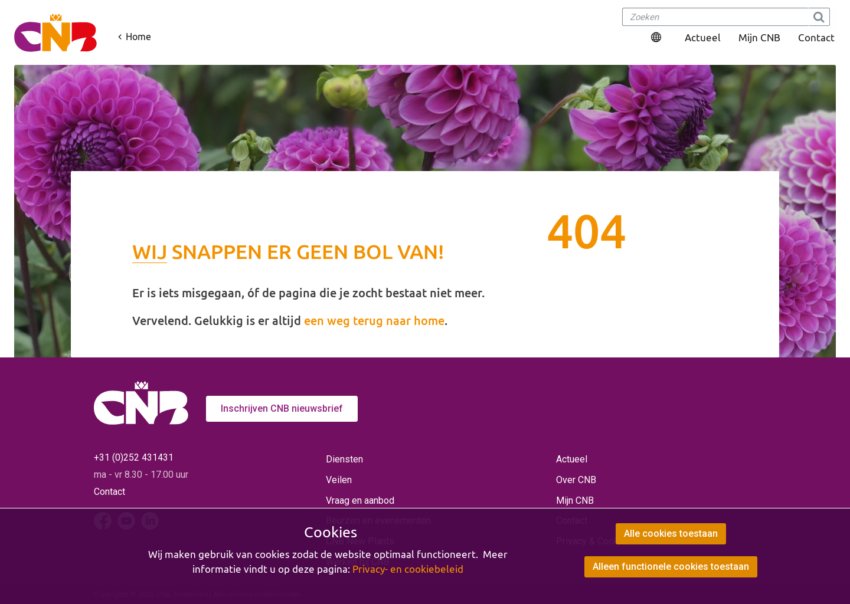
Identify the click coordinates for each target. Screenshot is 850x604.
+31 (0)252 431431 (134, 457)
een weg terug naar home (374, 320)
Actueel (703, 37)
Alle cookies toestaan (671, 533)
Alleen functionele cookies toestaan (671, 566)
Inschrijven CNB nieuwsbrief (282, 408)
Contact (816, 37)
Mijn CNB (759, 37)
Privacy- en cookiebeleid (407, 569)
